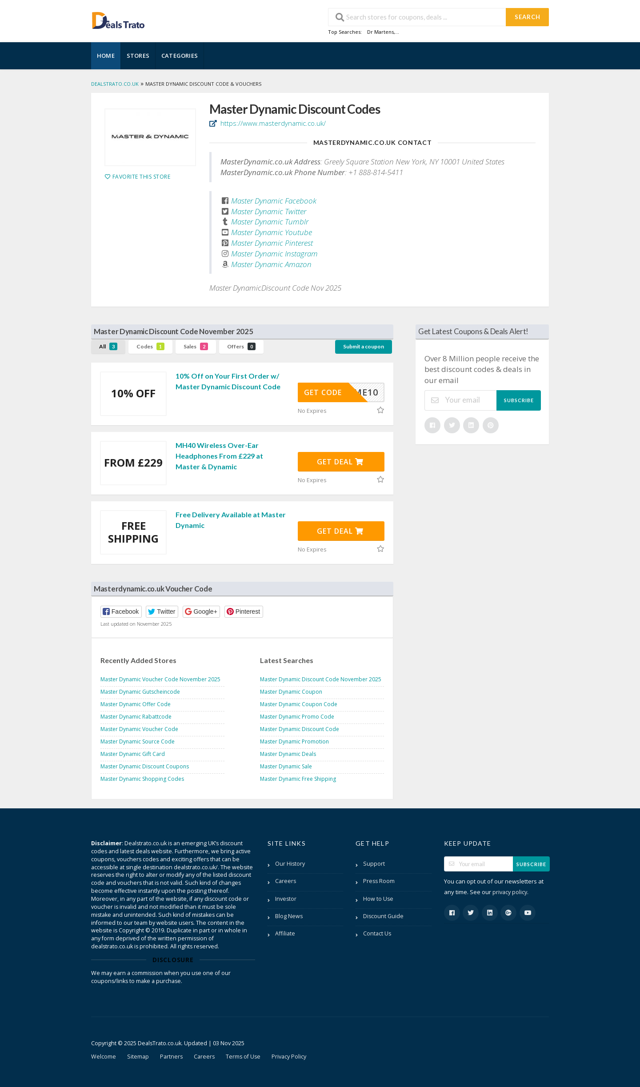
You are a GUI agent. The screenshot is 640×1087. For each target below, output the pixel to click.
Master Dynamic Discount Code (299, 729)
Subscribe (519, 400)
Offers (241, 346)
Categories (179, 56)
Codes (150, 346)
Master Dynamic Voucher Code (139, 729)
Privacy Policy (289, 1056)
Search (527, 16)
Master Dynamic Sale (286, 766)
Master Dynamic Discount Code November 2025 (320, 679)
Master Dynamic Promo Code (297, 716)
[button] (121, 612)
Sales (196, 346)
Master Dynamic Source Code (137, 741)
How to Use (378, 899)
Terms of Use (243, 1056)
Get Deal (340, 462)
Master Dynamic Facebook (273, 201)
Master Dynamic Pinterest (272, 243)
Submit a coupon (363, 346)
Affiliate (285, 933)
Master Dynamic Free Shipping (298, 779)
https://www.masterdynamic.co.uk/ (272, 123)
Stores (138, 56)
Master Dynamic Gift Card (132, 754)
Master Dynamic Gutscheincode (140, 691)
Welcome (103, 1056)
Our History (290, 863)
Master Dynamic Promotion (294, 741)
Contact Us (377, 933)
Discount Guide (383, 916)
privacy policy (509, 892)
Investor (285, 899)
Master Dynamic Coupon (291, 691)
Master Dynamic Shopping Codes (142, 779)
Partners (171, 1056)
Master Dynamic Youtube (271, 232)
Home (106, 56)
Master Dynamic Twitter (268, 211)
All (108, 346)
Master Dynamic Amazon (271, 264)
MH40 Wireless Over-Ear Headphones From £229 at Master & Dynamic (219, 456)
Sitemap (138, 1056)
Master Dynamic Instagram (274, 253)
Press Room (379, 881)
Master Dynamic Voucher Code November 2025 (160, 679)
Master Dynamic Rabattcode (136, 716)
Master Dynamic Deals (288, 754)
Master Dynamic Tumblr (269, 221)
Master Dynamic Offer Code (135, 704)
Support (374, 863)
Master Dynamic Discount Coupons (144, 766)
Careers (285, 881)
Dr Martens (380, 31)
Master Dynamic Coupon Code (298, 704)
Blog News (289, 916)
